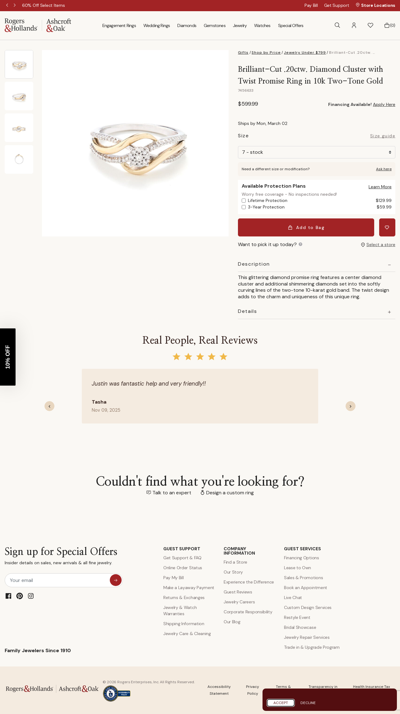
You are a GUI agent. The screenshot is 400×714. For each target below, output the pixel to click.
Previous (8, 5)
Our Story (233, 572)
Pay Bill (311, 5)
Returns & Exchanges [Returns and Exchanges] (184, 597)
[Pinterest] (19, 596)
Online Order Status (182, 567)
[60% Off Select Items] (43, 5)
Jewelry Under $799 (305, 52)
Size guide (382, 136)
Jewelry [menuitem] (240, 25)
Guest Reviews (238, 592)
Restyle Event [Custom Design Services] (297, 617)
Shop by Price (266, 52)
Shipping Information (183, 623)
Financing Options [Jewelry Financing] (301, 558)
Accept (280, 702)
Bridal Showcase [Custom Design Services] (300, 627)
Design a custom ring (230, 492)
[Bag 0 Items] (389, 25)
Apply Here (384, 104)
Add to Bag (306, 227)
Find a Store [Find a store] (235, 562)
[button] (354, 25)
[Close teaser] (11, 331)
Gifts (243, 52)
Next (15, 5)
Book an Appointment (305, 587)
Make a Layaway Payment (188, 587)
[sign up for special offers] (116, 580)
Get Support (336, 5)
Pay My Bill (173, 577)
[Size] (316, 152)
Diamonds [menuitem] (186, 25)
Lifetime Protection (320, 200)
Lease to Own (297, 567)
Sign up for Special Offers (61, 557)
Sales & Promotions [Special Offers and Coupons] (303, 577)
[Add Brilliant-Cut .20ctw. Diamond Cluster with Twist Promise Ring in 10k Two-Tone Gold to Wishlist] (387, 227)
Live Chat (293, 597)
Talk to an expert (171, 492)
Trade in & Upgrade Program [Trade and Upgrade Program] (312, 647)
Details (247, 311)
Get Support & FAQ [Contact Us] (182, 558)
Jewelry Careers (239, 602)
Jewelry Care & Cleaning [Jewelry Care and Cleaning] (187, 633)
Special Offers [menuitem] (291, 25)
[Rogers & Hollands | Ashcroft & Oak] (38, 25)
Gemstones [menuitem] (215, 25)
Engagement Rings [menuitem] (119, 25)
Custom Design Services (308, 607)
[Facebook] (8, 596)
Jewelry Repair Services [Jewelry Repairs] (307, 637)
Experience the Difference (249, 582)
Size (243, 136)
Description (254, 264)
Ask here (384, 169)
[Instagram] (31, 596)
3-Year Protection (320, 207)
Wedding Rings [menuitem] (156, 25)
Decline (308, 702)
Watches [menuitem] (262, 25)
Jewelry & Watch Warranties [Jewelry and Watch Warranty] (180, 610)
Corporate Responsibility (248, 612)
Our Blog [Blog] (232, 622)
